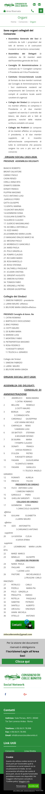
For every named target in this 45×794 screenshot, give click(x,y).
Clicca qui (22, 661)
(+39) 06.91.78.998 (23, 728)
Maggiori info (24, 781)
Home (13, 22)
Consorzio (23, 22)
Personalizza (21, 786)
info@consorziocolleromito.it (24, 735)
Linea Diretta (30, 751)
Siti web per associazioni (24, 790)
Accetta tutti (33, 786)
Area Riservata (13, 11)
